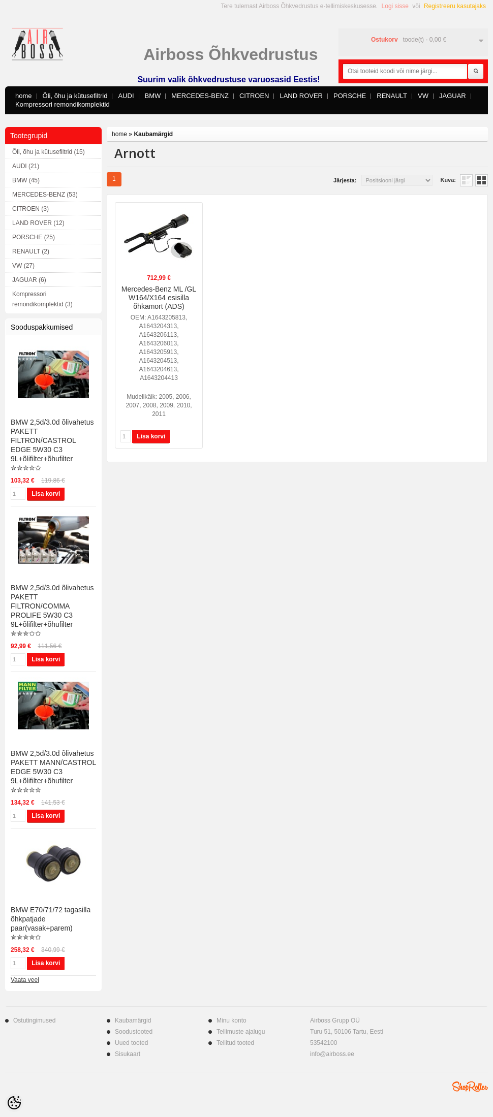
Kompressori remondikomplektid (62, 104)
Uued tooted (131, 1042)
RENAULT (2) (30, 251)
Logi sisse (395, 6)
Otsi (475, 71)
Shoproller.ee (470, 1086)
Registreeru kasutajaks (455, 6)
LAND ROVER (301, 96)
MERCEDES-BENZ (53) (45, 194)
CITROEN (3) (30, 208)
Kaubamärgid (153, 134)
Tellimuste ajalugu (241, 1031)
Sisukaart (127, 1054)
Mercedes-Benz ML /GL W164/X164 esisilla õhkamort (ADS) (158, 297)
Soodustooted (133, 1031)
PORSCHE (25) (33, 237)
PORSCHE (349, 96)
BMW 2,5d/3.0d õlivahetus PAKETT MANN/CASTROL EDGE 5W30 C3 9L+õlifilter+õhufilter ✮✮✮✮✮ (53, 771)
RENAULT (392, 96)
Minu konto (231, 1020)
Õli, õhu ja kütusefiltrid (75, 96)
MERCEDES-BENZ (200, 96)
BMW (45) (26, 180)
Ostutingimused (34, 1020)
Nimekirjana (466, 180)
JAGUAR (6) (29, 279)
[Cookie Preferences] (14, 1103)
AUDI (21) (25, 166)
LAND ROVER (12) (38, 223)
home (23, 96)
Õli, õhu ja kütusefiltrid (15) (48, 151)
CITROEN (254, 96)
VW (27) (23, 265)
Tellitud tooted (235, 1042)
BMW (153, 96)
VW (423, 96)
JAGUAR (452, 96)
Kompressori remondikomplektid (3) (42, 299)
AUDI (126, 96)
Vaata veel (25, 979)
